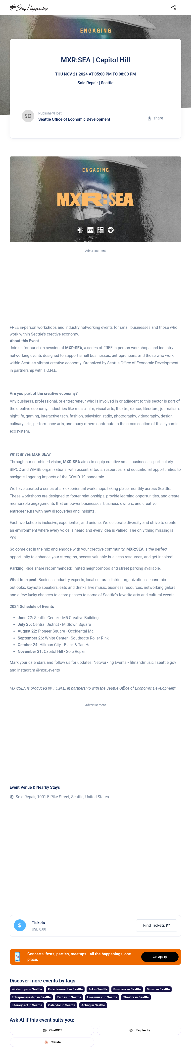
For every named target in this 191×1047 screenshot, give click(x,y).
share (155, 118)
